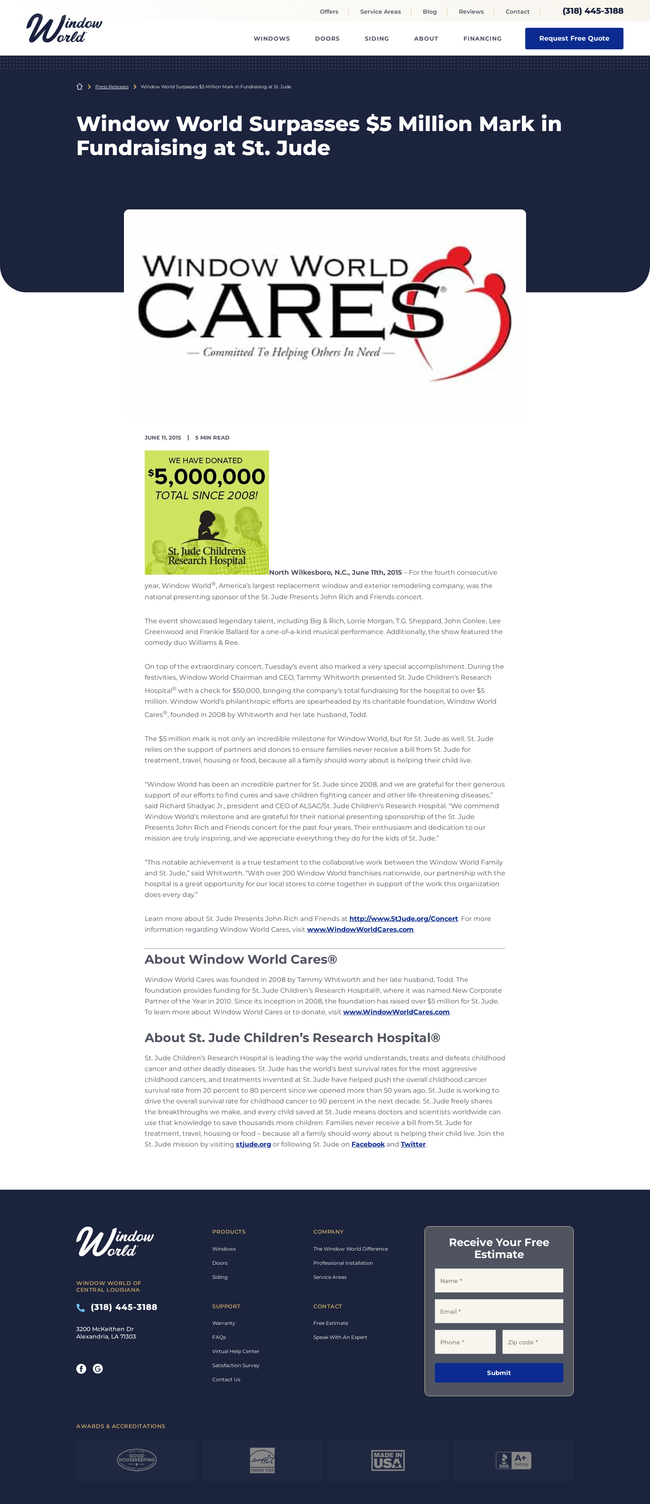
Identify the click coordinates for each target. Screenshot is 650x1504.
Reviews (471, 11)
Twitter (413, 1144)
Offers (329, 11)
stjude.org (253, 1144)
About (426, 38)
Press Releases (112, 87)
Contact (518, 11)
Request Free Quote (574, 38)
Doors (327, 38)
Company (328, 1231)
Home (79, 86)
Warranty (223, 1323)
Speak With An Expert (340, 1337)
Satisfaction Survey (236, 1365)
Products (228, 1231)
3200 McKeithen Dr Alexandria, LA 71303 (106, 1332)
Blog (430, 11)
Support (226, 1306)
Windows (272, 38)
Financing (482, 38)
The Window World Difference (350, 1249)
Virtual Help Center (236, 1351)
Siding (377, 38)
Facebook (368, 1144)
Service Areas (380, 11)
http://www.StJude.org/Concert (403, 919)
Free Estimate (330, 1323)
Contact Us (226, 1379)
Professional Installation (343, 1263)
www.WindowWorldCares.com (360, 929)
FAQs (219, 1337)
